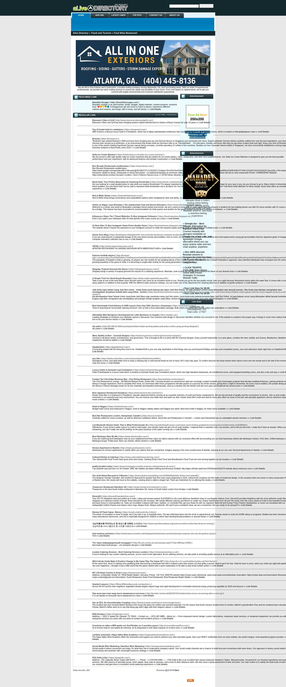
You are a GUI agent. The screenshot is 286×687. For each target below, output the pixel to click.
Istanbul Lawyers (100, 584)
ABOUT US (174, 15)
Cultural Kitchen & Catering (105, 457)
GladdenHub (98, 347)
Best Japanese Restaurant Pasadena (109, 393)
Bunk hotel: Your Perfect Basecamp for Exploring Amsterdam (121, 182)
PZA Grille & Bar (100, 658)
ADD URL (99, 15)
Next (177, 670)
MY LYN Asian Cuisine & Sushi (106, 573)
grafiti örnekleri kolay (102, 466)
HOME (81, 15)
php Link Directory (176, 680)
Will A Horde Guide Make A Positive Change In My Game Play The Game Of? (127, 561)
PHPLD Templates (110, 680)
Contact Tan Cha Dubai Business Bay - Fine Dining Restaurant (121, 379)
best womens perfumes (103, 533)
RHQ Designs (98, 614)
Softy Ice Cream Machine (104, 154)
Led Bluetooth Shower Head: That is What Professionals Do (120, 425)
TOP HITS (137, 15)
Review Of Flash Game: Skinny (106, 512)
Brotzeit (96, 139)
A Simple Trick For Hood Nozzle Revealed (111, 278)
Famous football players (103, 255)
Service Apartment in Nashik (105, 448)
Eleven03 (96, 496)
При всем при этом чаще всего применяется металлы (118, 593)
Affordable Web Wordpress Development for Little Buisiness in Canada (125, 315)
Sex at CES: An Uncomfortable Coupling (111, 602)
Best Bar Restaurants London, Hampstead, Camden (116, 416)
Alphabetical (171, 115)
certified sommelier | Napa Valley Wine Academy (115, 635)
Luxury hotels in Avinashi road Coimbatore (112, 370)
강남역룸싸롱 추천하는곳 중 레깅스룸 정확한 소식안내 (117, 523)
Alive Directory (81, 33)
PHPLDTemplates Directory (143, 680)
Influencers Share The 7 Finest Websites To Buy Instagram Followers (124, 216)
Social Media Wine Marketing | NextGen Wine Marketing (118, 646)
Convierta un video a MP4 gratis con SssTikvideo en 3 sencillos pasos (125, 625)
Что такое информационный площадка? (112, 543)
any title (96, 358)
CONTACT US (155, 15)
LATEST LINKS (118, 15)
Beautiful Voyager (100, 102)
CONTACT (159, 678)
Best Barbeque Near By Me (105, 436)
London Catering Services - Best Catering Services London (120, 552)
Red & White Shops (101, 195)
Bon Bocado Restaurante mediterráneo (110, 166)
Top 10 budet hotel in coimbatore (107, 129)
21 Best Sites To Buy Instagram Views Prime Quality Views (119, 225)
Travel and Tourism (101, 33)
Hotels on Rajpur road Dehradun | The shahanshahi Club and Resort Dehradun (129, 205)
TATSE (95, 246)
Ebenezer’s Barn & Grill (103, 120)
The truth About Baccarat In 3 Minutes (110, 475)
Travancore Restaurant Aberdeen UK (109, 487)
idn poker (96, 326)
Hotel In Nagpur (99, 406)
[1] (166, 670)
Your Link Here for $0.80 (196, 288)
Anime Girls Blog (100, 235)
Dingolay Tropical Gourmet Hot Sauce (110, 269)
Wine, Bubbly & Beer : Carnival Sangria (110, 335)
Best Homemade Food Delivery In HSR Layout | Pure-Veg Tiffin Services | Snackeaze (131, 306)
